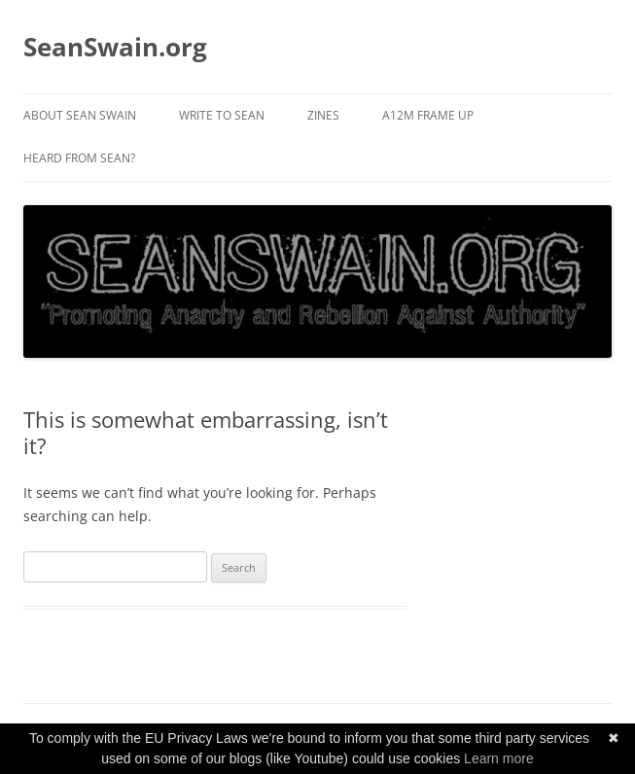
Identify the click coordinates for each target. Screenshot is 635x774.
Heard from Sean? (79, 158)
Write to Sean (222, 115)
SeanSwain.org (115, 46)
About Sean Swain (79, 115)
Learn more (499, 758)
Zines (323, 115)
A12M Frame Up (428, 115)
